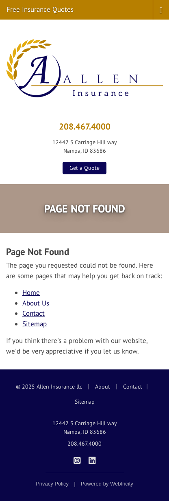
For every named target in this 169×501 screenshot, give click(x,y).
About (102, 386)
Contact (33, 313)
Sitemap (34, 323)
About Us (35, 303)
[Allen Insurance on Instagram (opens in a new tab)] (77, 459)
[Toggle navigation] (161, 9)
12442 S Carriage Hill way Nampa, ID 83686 (84, 427)
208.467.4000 (84, 126)
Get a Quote (84, 167)
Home (31, 292)
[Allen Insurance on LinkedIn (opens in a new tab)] (92, 459)
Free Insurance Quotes (40, 9)
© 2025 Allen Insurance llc (49, 386)
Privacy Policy (52, 484)
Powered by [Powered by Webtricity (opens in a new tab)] (107, 484)
